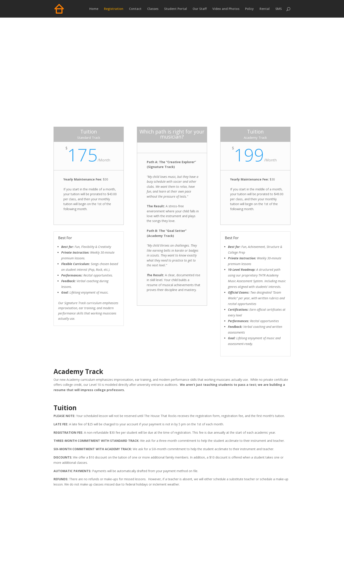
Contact (135, 9)
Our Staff (200, 9)
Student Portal (175, 9)
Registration (113, 9)
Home (93, 9)
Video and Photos (225, 9)
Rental (265, 9)
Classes (152, 9)
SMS (278, 9)
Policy (249, 9)
